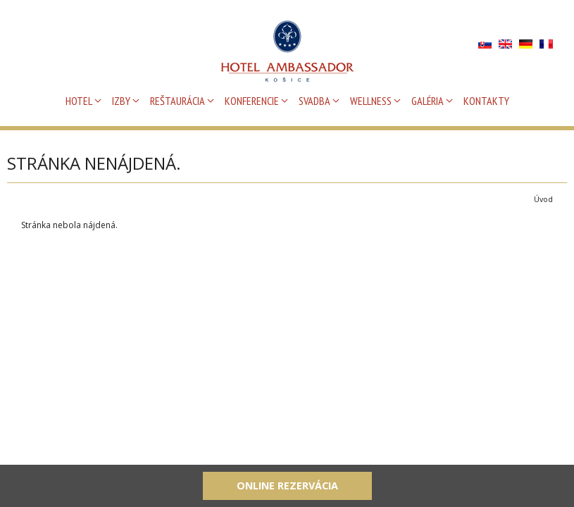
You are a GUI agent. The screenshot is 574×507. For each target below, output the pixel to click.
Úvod (543, 199)
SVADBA (314, 101)
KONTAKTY (486, 101)
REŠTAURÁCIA (177, 101)
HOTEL (78, 101)
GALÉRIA (427, 101)
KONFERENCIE (252, 101)
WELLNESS (371, 101)
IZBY (121, 101)
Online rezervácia (287, 485)
